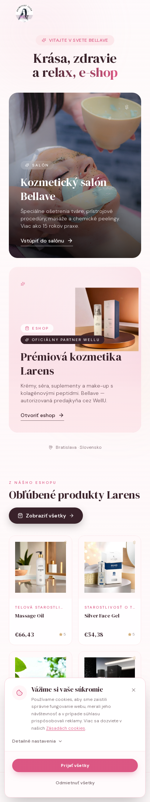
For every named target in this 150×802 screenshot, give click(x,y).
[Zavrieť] (133, 690)
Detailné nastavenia (37, 741)
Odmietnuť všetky (75, 783)
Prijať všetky (75, 765)
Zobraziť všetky (46, 523)
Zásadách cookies (65, 728)
